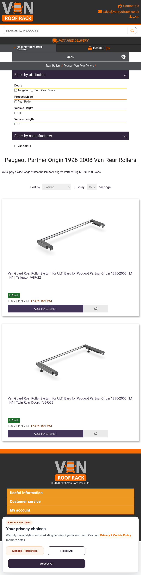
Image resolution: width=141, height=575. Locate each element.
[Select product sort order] (56, 187)
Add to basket (45, 308)
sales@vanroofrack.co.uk (118, 12)
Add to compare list (95, 308)
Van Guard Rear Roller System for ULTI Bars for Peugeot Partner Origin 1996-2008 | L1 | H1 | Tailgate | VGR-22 (70, 275)
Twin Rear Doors (44, 90)
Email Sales (22, 49)
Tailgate (23, 90)
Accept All (46, 563)
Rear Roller (25, 101)
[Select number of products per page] (91, 187)
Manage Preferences (25, 550)
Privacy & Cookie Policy (115, 535)
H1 (19, 113)
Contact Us (131, 6)
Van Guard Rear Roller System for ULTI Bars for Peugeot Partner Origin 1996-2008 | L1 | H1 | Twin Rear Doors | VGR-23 (70, 400)
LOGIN (134, 16)
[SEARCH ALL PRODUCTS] (65, 30)
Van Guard (24, 146)
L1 (19, 124)
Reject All (66, 550)
